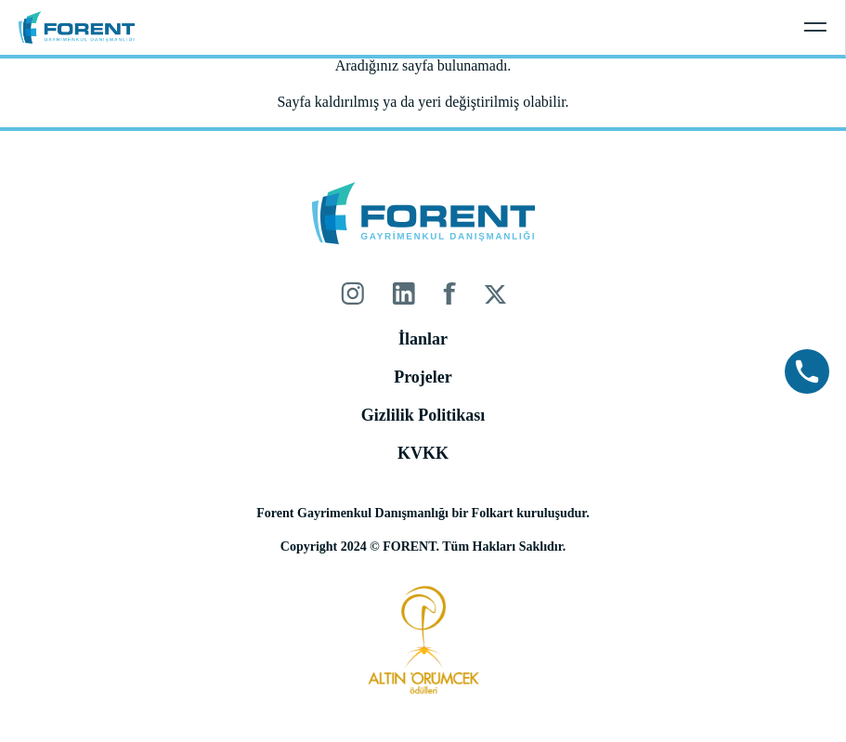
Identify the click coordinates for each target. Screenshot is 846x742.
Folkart (493, 513)
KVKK (423, 453)
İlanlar (423, 339)
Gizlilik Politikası (423, 415)
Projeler (423, 377)
